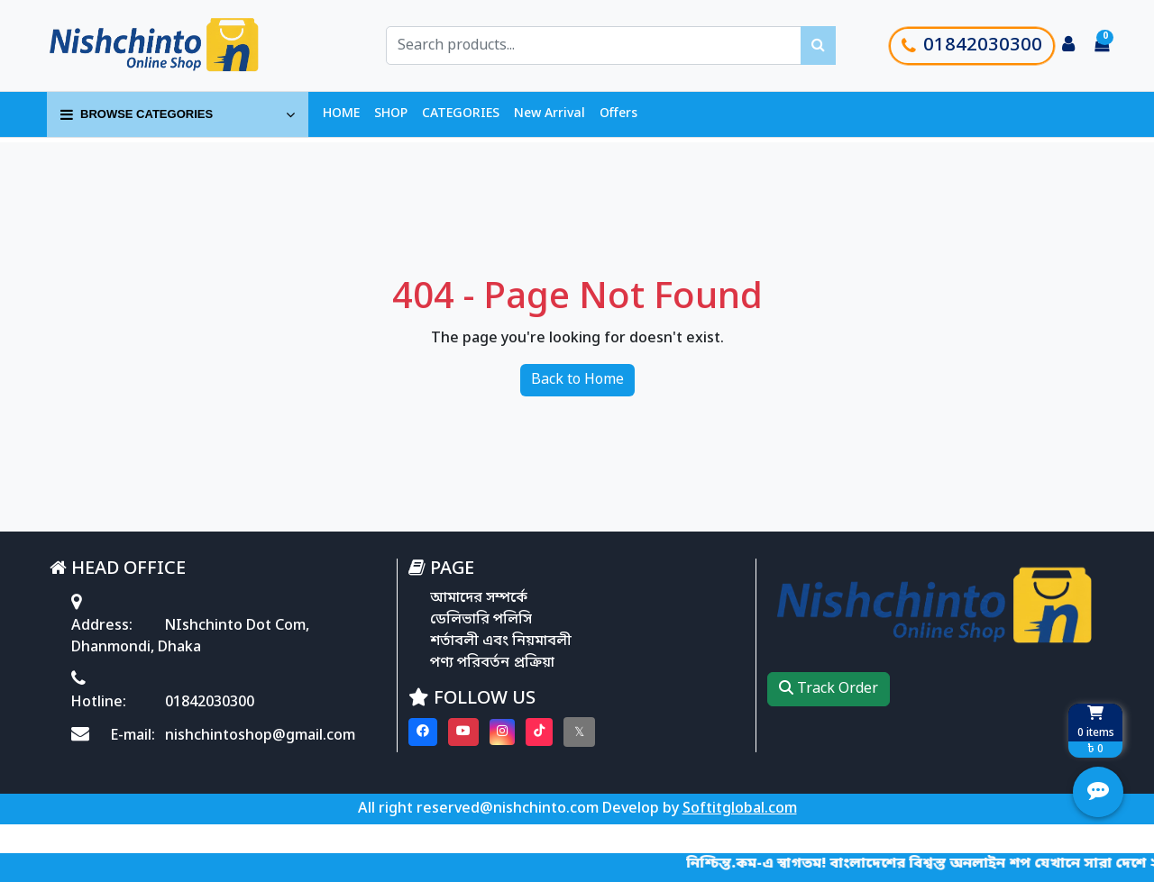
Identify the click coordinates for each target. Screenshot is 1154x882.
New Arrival (549, 114)
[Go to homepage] (174, 45)
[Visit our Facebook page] (422, 732)
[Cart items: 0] (1102, 46)
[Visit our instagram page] (502, 732)
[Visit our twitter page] (579, 732)
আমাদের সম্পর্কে (478, 598)
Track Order (828, 689)
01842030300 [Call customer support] (972, 46)
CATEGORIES (460, 114)
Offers (618, 114)
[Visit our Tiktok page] (539, 732)
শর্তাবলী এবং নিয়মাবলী (501, 641)
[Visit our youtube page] (463, 732)
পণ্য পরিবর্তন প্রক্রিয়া (492, 663)
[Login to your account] (1068, 45)
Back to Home (577, 380)
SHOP (391, 114)
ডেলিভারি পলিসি (481, 620)
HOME (341, 114)
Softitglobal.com (739, 809)
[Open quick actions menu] (1098, 792)
